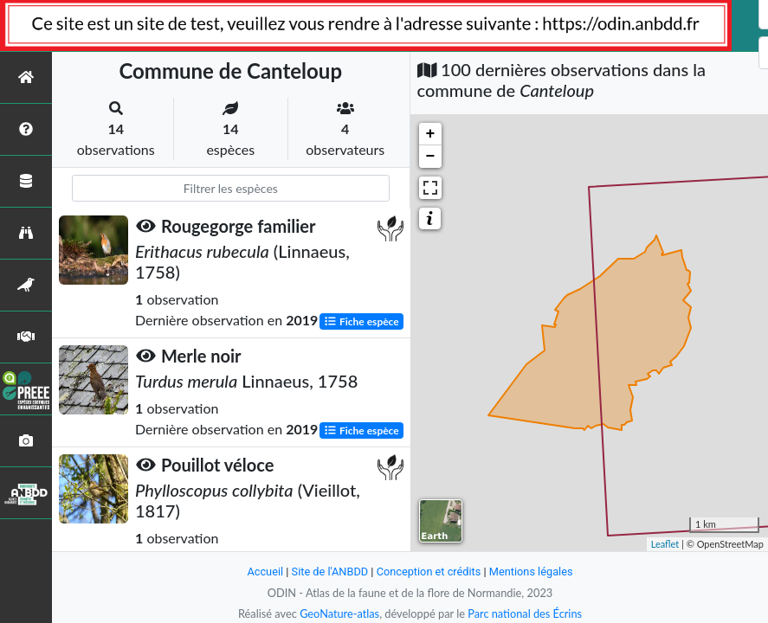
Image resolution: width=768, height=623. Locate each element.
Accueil (265, 571)
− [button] (431, 156)
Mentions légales (531, 571)
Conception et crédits (429, 571)
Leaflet (665, 543)
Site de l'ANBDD (329, 571)
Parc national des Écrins (525, 613)
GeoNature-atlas (339, 613)
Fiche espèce (361, 320)
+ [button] (431, 134)
